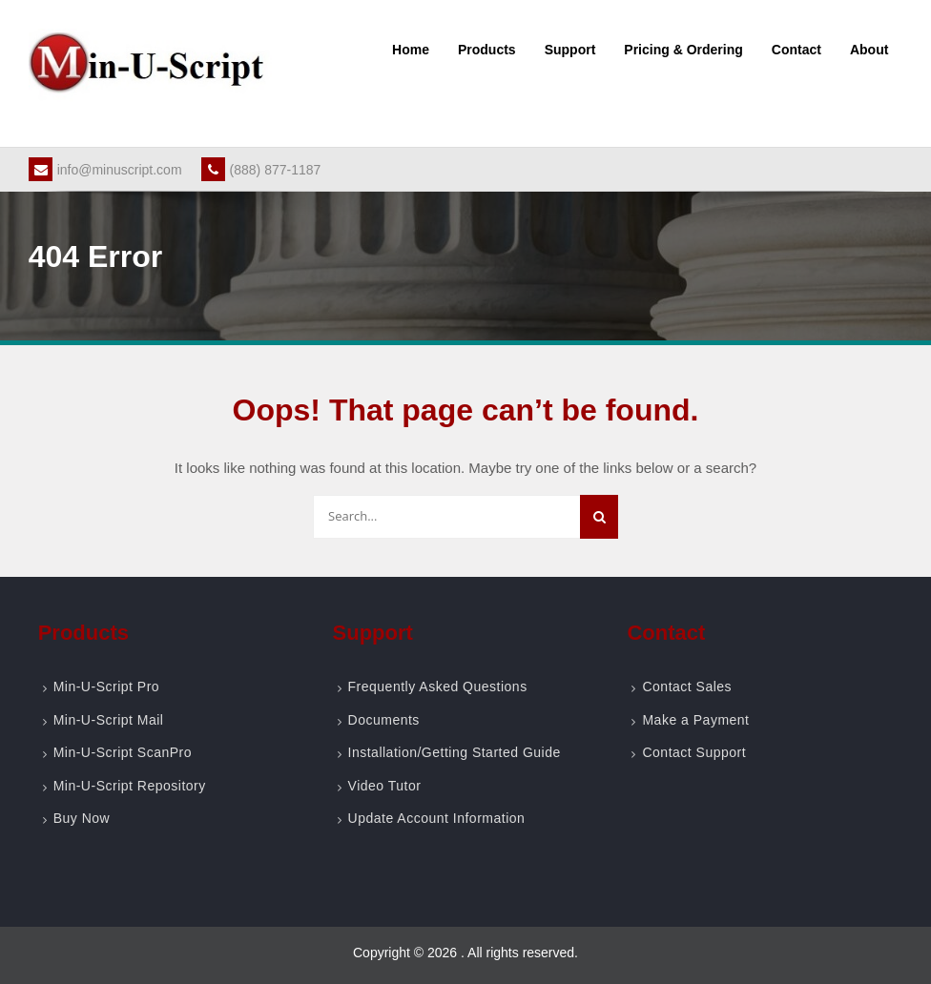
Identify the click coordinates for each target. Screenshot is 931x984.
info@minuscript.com (105, 169)
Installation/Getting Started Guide (454, 752)
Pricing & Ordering (683, 49)
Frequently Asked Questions (438, 686)
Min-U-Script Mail (108, 720)
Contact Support (694, 752)
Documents (384, 720)
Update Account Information (437, 818)
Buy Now (82, 818)
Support (570, 49)
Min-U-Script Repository (129, 785)
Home (410, 49)
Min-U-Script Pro (106, 686)
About (869, 49)
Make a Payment (695, 720)
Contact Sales (687, 686)
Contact (796, 49)
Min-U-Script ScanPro (122, 752)
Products (487, 49)
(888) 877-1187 (261, 169)
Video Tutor (385, 785)
